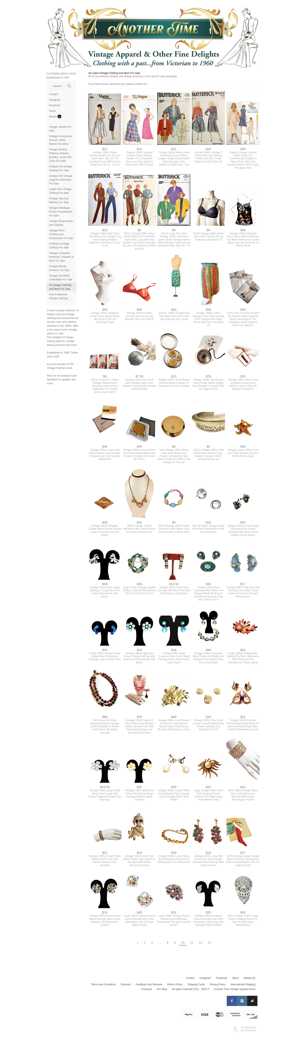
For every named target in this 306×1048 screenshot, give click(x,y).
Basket (53, 116)
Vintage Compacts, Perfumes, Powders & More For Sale (61, 257)
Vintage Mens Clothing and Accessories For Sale (61, 234)
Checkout (146, 989)
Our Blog (162, 989)
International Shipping (243, 984)
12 (200, 942)
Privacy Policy (218, 984)
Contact (53, 94)
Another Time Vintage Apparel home (234, 989)
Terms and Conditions (103, 984)
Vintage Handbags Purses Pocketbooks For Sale (60, 211)
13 (209, 942)
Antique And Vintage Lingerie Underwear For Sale (60, 179)
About (52, 110)
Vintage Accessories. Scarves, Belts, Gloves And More (61, 140)
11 (191, 942)
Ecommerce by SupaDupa (248, 1029)
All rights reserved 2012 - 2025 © (190, 989)
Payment (126, 984)
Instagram (54, 99)
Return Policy (174, 984)
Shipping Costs (196, 984)
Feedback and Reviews (149, 984)
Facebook (54, 105)
